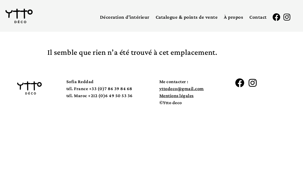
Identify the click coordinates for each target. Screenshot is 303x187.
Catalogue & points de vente (187, 17)
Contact (258, 17)
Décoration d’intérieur (124, 17)
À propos (233, 17)
